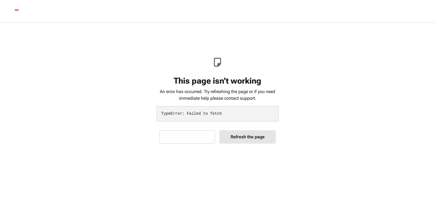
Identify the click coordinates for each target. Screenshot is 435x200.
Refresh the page (248, 136)
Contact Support (187, 136)
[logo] (16, 11)
